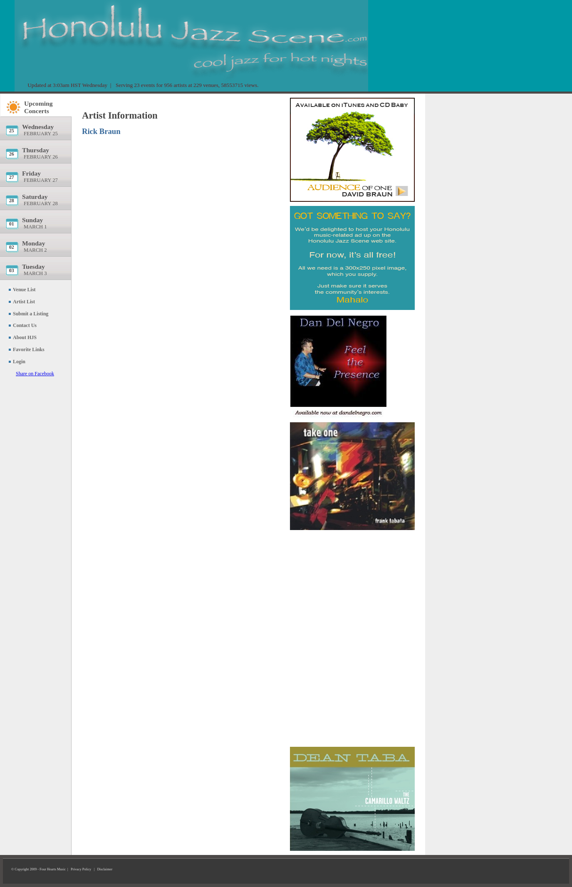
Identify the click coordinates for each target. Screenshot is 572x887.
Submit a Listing (30, 314)
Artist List (24, 302)
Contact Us (25, 325)
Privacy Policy (81, 869)
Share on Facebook (35, 374)
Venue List (24, 289)
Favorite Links (29, 349)
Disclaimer (104, 869)
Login (19, 361)
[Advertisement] (352, 580)
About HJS (25, 337)
